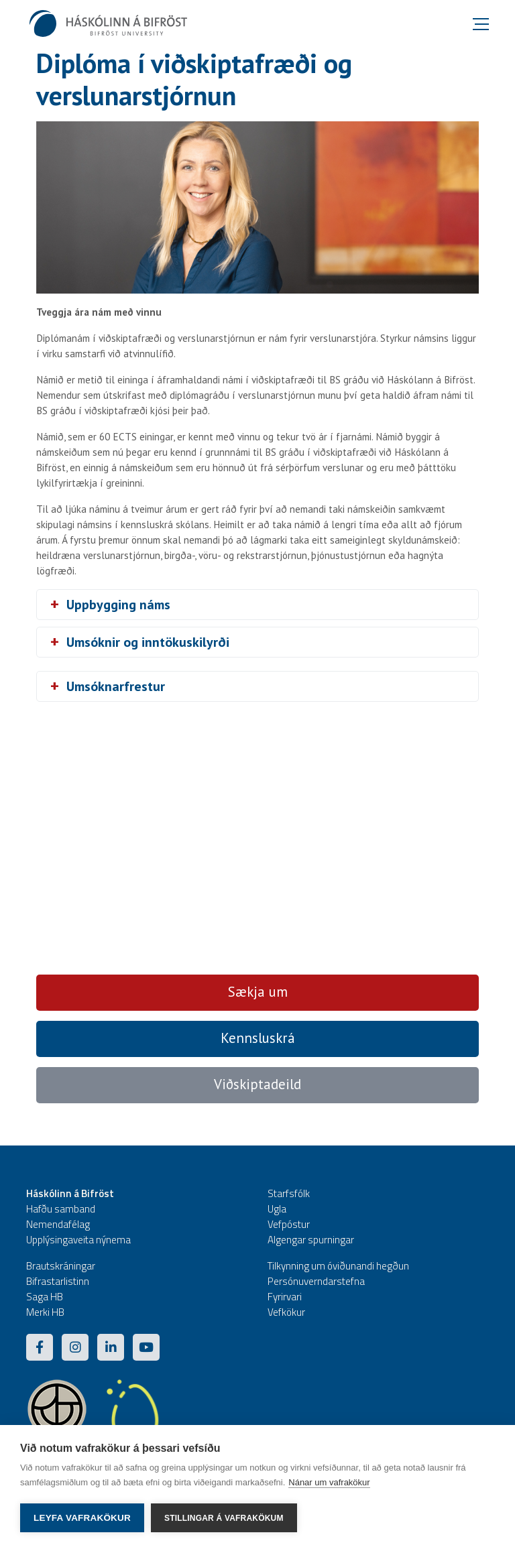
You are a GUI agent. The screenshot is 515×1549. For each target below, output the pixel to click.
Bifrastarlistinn (57, 1281)
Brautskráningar (60, 1266)
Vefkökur (286, 1312)
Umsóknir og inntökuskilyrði (147, 642)
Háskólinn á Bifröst (70, 1193)
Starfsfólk (289, 1193)
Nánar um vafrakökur (328, 1482)
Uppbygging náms (118, 604)
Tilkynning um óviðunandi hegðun (338, 1266)
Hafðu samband (60, 1209)
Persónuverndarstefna (316, 1281)
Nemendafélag (58, 1224)
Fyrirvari (285, 1296)
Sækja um (258, 992)
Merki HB (45, 1312)
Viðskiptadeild (257, 1084)
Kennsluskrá (258, 1038)
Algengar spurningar (311, 1239)
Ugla (277, 1209)
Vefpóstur (289, 1224)
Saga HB (44, 1296)
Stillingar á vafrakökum (224, 1518)
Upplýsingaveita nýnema (78, 1239)
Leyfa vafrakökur (82, 1518)
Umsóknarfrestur (115, 686)
